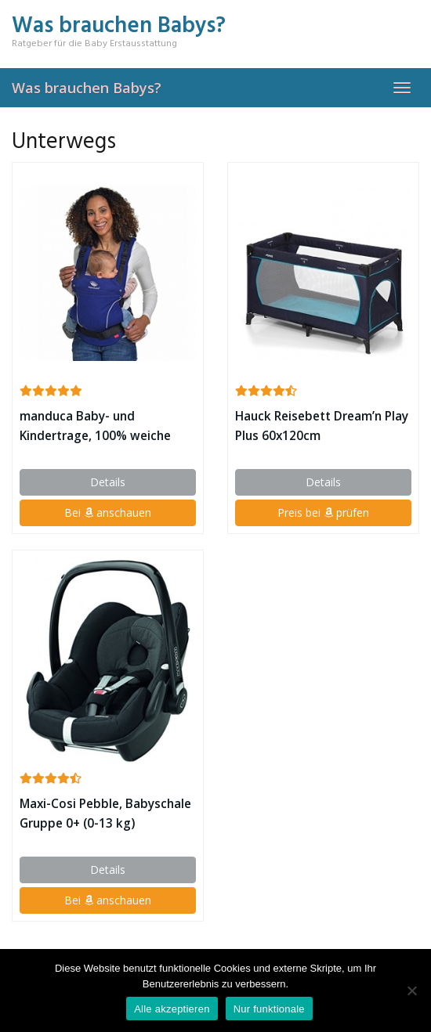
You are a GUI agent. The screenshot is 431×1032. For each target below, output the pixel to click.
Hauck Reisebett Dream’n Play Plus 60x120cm (321, 426)
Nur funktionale (269, 1009)
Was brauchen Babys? (86, 87)
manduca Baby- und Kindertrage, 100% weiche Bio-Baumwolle (95, 427)
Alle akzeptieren (172, 1009)
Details (107, 482)
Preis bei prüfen (323, 512)
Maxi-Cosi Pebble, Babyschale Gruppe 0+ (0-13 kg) (105, 814)
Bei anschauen (107, 512)
